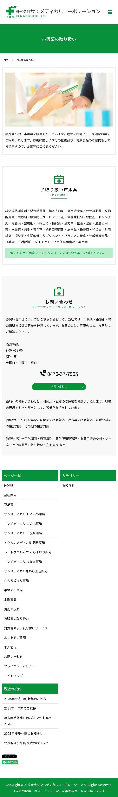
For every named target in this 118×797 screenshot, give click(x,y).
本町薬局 (10, 599)
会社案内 (10, 495)
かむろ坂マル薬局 (16, 580)
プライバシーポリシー (19, 666)
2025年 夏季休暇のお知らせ (23, 733)
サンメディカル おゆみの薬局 (24, 514)
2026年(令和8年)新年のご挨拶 (25, 698)
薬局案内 (10, 504)
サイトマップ (13, 675)
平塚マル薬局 (13, 590)
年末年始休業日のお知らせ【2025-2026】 (28, 720)
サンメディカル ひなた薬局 (23, 561)
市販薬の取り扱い (16, 618)
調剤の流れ (12, 609)
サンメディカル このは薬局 (23, 523)
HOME (5, 60)
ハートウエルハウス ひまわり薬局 (27, 552)
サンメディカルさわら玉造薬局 (25, 571)
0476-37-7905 (62, 373)
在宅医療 (52, 444)
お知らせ (68, 485)
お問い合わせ (59, 386)
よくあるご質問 (15, 637)
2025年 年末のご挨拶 (20, 708)
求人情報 (10, 647)
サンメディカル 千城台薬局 (23, 533)
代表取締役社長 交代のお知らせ (26, 743)
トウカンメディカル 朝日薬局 (24, 542)
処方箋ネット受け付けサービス (26, 628)
